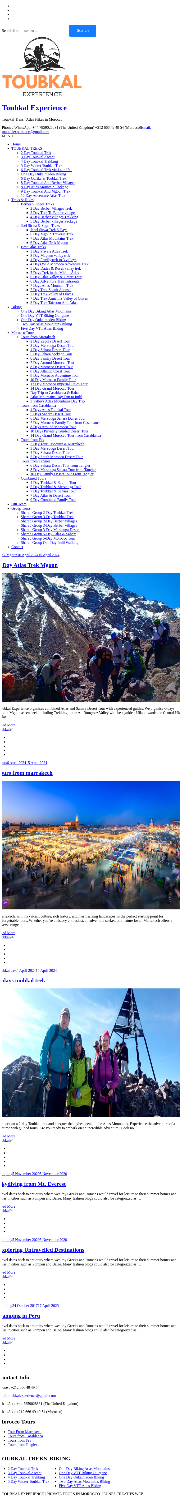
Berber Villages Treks (37, 204)
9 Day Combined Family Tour (53, 500)
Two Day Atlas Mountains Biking (46, 324)
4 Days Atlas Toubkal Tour (50, 410)
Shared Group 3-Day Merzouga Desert (50, 530)
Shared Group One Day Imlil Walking (49, 543)
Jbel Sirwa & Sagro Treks (40, 225)
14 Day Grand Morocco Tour (52, 388)
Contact (17, 547)
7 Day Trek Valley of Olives (51, 294)
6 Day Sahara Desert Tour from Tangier (60, 465)
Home (16, 144)
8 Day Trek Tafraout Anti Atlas (53, 303)
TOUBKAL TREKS (26, 148)
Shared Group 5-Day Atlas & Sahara (48, 534)
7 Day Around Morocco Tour (52, 363)
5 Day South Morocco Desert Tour (56, 457)
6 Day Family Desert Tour (50, 358)
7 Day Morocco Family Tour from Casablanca (65, 423)
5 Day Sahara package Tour (51, 354)
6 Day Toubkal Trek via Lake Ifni (46, 170)
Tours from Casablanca (38, 405)
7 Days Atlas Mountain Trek (51, 285)
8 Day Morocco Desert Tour (51, 367)
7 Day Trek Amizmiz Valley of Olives (59, 298)
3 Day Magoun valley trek (50, 255)
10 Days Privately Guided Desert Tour (59, 431)
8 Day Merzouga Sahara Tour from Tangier (63, 470)
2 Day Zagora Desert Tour (50, 341)
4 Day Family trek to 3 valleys (53, 260)
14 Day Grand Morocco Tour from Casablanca (65, 435)
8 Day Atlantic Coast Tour (50, 371)
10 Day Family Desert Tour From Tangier (61, 474)
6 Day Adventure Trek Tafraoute (54, 281)
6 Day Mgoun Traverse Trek (51, 234)
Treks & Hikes (22, 200)
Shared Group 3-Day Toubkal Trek (47, 517)
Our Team (19, 504)
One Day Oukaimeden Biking (43, 174)
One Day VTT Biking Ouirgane (45, 315)
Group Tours (21, 508)
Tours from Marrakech (38, 337)
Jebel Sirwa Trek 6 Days (48, 230)
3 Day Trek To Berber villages (53, 213)
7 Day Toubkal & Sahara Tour (53, 491)
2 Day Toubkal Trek (36, 153)
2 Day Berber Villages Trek (51, 208)
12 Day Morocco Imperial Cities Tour (59, 384)
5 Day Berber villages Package (53, 221)
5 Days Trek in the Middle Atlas (54, 273)
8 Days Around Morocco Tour (53, 427)
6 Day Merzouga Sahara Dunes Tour (58, 418)
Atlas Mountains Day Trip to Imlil (56, 397)
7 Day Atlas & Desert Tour (50, 495)
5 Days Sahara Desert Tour (50, 414)
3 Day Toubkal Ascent (38, 157)
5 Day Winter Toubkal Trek (41, 166)
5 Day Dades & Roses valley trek (55, 268)
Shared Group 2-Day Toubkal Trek (47, 513)
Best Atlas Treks (33, 247)
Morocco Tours (23, 333)
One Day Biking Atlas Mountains (46, 311)
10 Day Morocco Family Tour (53, 380)
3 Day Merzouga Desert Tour (52, 345)
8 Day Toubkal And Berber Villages (48, 183)
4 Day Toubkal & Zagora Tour (53, 483)
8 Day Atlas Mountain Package (44, 187)
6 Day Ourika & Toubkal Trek (44, 178)
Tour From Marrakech (24, 1432)
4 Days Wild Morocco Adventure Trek (59, 264)
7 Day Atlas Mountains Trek (51, 238)
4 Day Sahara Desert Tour (50, 350)
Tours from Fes (32, 440)
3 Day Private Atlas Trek (49, 251)
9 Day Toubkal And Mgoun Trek (45, 191)
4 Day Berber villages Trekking (54, 217)
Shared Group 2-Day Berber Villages (49, 521)
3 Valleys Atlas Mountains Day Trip (57, 401)
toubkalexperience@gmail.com (32, 1396)
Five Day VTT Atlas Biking (42, 328)
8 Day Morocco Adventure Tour (54, 375)
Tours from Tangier (35, 461)
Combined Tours (33, 478)
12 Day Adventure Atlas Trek (43, 195)
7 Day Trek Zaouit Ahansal (50, 290)
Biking (16, 307)
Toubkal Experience (34, 107)
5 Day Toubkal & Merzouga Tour (55, 487)
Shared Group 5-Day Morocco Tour (48, 538)
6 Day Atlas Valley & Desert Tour (56, 277)
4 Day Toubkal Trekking (39, 161)
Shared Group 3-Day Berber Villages (49, 525)
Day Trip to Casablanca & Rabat (55, 393)
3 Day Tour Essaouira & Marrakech (57, 444)
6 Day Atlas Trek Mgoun (49, 243)
